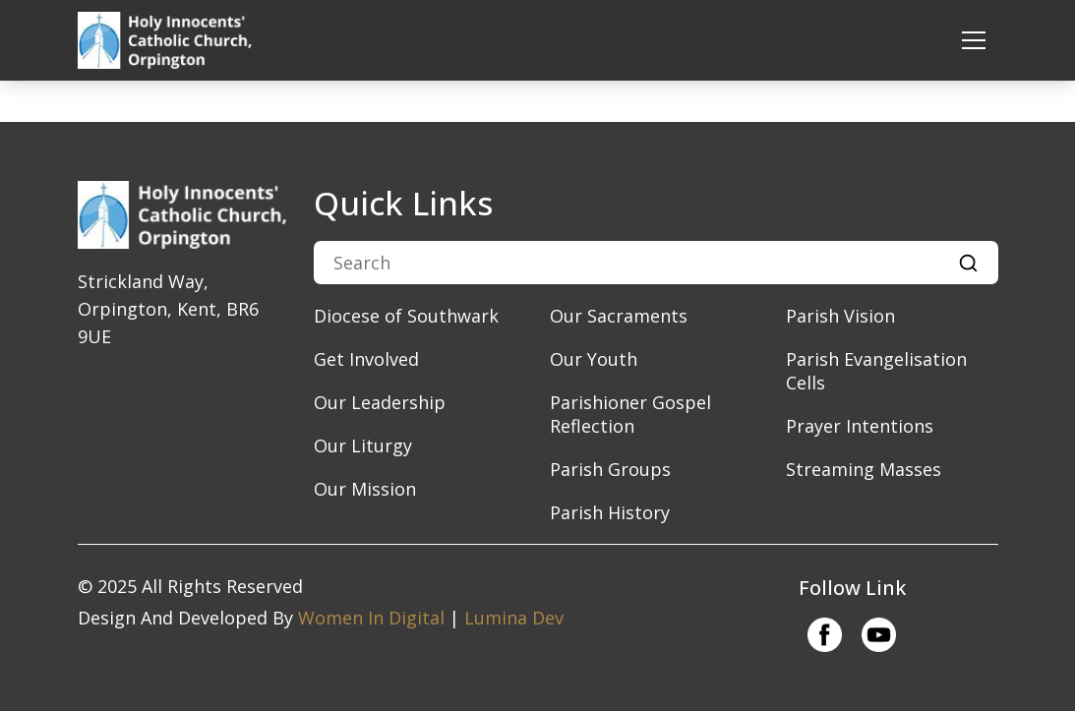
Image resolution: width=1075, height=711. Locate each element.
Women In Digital (371, 617)
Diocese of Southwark (406, 315)
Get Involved (366, 359)
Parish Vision (840, 315)
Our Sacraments (618, 315)
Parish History (610, 512)
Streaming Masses (863, 469)
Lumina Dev (514, 617)
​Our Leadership (380, 402)
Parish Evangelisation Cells (876, 370)
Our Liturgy (363, 445)
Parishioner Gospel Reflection (630, 414)
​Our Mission (365, 489)
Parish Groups (610, 469)
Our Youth (593, 359)
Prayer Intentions (859, 426)
